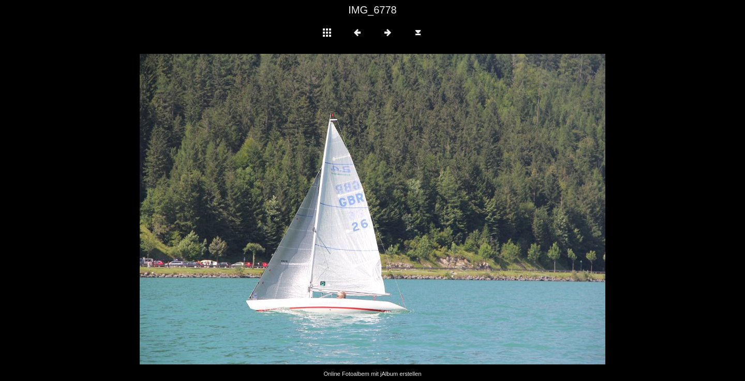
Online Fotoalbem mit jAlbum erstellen (372, 374)
